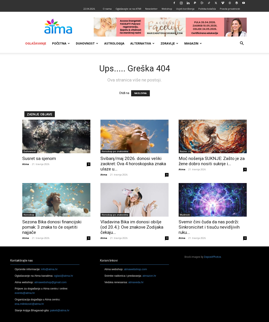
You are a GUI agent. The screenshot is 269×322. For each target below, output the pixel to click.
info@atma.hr (49, 269)
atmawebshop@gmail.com (50, 282)
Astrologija (114, 43)
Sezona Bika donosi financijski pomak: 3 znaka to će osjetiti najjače (52, 227)
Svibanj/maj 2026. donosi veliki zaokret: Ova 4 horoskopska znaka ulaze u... (133, 163)
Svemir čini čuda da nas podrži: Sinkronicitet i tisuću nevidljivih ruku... (209, 227)
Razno (183, 151)
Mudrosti (185, 214)
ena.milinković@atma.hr (29, 303)
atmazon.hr (149, 275)
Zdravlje (169, 43)
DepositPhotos (212, 256)
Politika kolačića (207, 8)
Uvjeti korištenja (185, 8)
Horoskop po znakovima (115, 151)
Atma (25, 164)
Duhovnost (87, 43)
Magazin (193, 43)
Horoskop (29, 214)
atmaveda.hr (136, 282)
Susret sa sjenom (39, 158)
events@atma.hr (25, 293)
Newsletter (151, 8)
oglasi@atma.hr (63, 275)
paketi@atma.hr (59, 310)
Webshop (167, 8)
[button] (242, 44)
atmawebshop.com (135, 269)
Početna (61, 43)
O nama (107, 8)
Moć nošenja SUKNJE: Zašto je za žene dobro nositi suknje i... (212, 161)
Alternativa (142, 43)
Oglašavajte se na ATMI (128, 8)
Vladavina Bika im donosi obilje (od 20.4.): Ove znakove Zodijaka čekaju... (131, 227)
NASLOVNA (140, 93)
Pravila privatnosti (230, 8)
